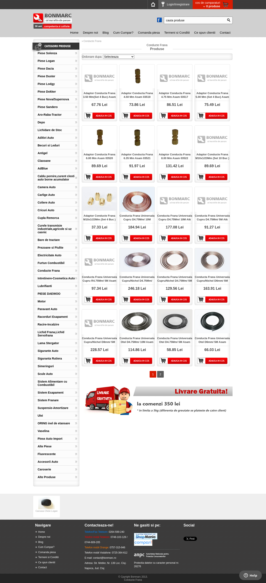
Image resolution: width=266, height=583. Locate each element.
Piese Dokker (47, 91)
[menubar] (150, 32)
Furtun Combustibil (51, 263)
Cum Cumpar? (123, 32)
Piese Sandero (48, 107)
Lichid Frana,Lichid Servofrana (51, 333)
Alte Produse (46, 477)
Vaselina (43, 431)
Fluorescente (47, 454)
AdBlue (43, 168)
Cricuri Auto (46, 210)
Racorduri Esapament (53, 316)
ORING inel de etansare (54, 423)
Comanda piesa (149, 32)
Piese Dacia (46, 68)
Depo (41, 122)
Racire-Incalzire (48, 324)
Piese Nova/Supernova (53, 99)
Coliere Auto (46, 202)
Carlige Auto (46, 194)
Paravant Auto (47, 309)
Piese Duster (46, 76)
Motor (42, 301)
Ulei (40, 415)
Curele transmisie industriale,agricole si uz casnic (54, 229)
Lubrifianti (45, 286)
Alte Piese (45, 446)
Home (74, 32)
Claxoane (44, 160)
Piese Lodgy (46, 84)
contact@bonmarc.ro (104, 557)
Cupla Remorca (48, 218)
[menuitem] (74, 32)
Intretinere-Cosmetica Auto (56, 278)
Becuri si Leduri (49, 145)
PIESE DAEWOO (49, 293)
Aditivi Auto (46, 137)
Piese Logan (46, 61)
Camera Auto (47, 187)
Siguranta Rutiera (50, 358)
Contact (225, 32)
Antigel (42, 153)
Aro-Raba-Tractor (50, 114)
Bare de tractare (49, 240)
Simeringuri (46, 366)
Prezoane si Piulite (50, 247)
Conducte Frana (49, 270)
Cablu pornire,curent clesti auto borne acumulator (56, 177)
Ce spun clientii (204, 32)
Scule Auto (45, 374)
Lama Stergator (48, 343)
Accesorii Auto (48, 461)
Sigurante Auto (48, 350)
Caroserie (44, 469)
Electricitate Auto (50, 255)
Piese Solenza (47, 53)
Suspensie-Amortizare (53, 408)
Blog (105, 32)
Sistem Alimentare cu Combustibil (52, 383)
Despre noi (90, 32)
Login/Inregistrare (175, 4)
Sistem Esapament (51, 392)
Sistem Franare (48, 400)
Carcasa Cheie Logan (47, 509)
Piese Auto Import (50, 438)
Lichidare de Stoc (50, 130)
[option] (46, 506)
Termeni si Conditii (177, 32)
